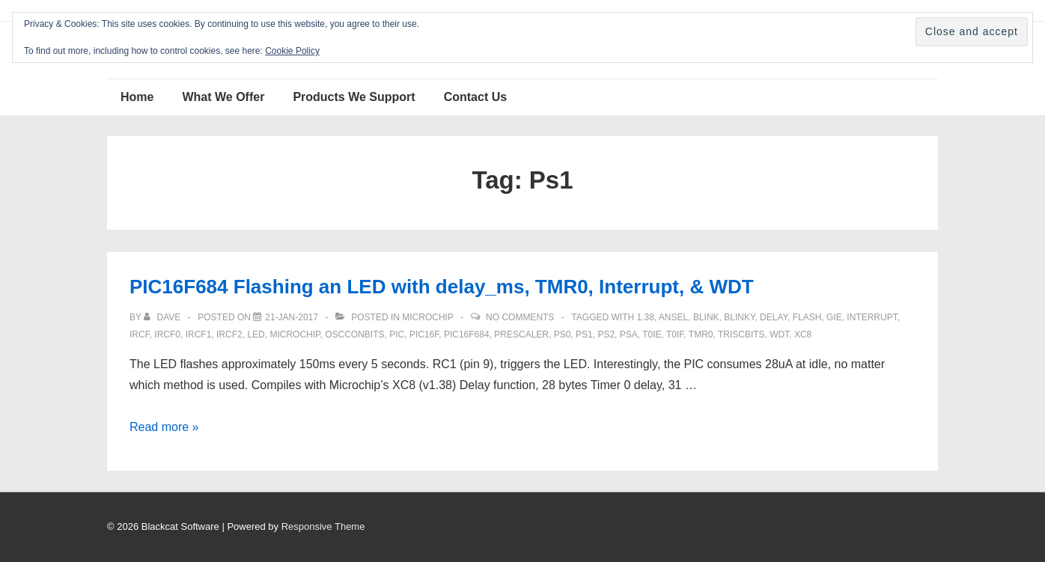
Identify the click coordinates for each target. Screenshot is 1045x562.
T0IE (651, 334)
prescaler (521, 334)
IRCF (140, 334)
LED (255, 334)
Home (137, 97)
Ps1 (584, 334)
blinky (739, 317)
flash (807, 317)
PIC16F (424, 334)
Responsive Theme (323, 526)
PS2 (606, 334)
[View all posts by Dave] (163, 317)
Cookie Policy (292, 51)
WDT (779, 334)
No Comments (520, 317)
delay (773, 317)
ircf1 (199, 334)
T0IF (674, 334)
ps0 (562, 334)
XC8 (802, 334)
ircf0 (167, 334)
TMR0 (701, 334)
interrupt (872, 317)
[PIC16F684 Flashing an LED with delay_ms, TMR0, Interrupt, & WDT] (291, 317)
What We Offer (223, 97)
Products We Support (354, 97)
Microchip (427, 317)
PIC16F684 (467, 334)
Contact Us (475, 97)
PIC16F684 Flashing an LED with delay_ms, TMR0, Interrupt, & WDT (442, 286)
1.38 (644, 317)
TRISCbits (741, 334)
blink (706, 317)
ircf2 (229, 334)
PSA (629, 334)
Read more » (164, 427)
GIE (834, 317)
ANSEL (673, 317)
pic (396, 334)
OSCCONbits (354, 334)
